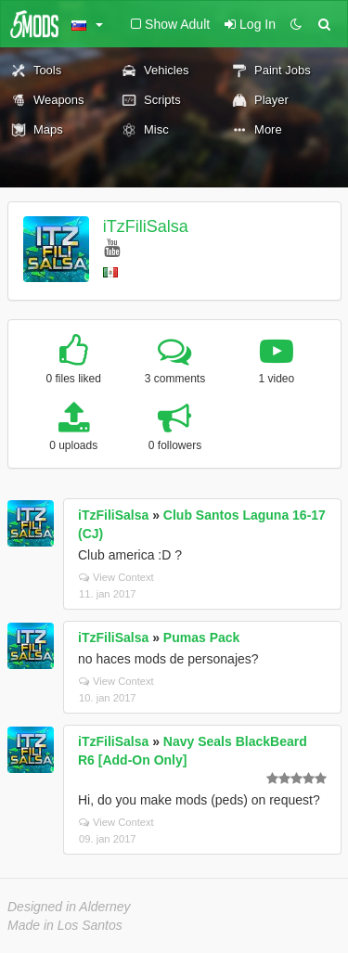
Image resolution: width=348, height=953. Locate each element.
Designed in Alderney (69, 906)
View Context (116, 577)
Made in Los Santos (64, 925)
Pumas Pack (201, 637)
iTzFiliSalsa (145, 226)
